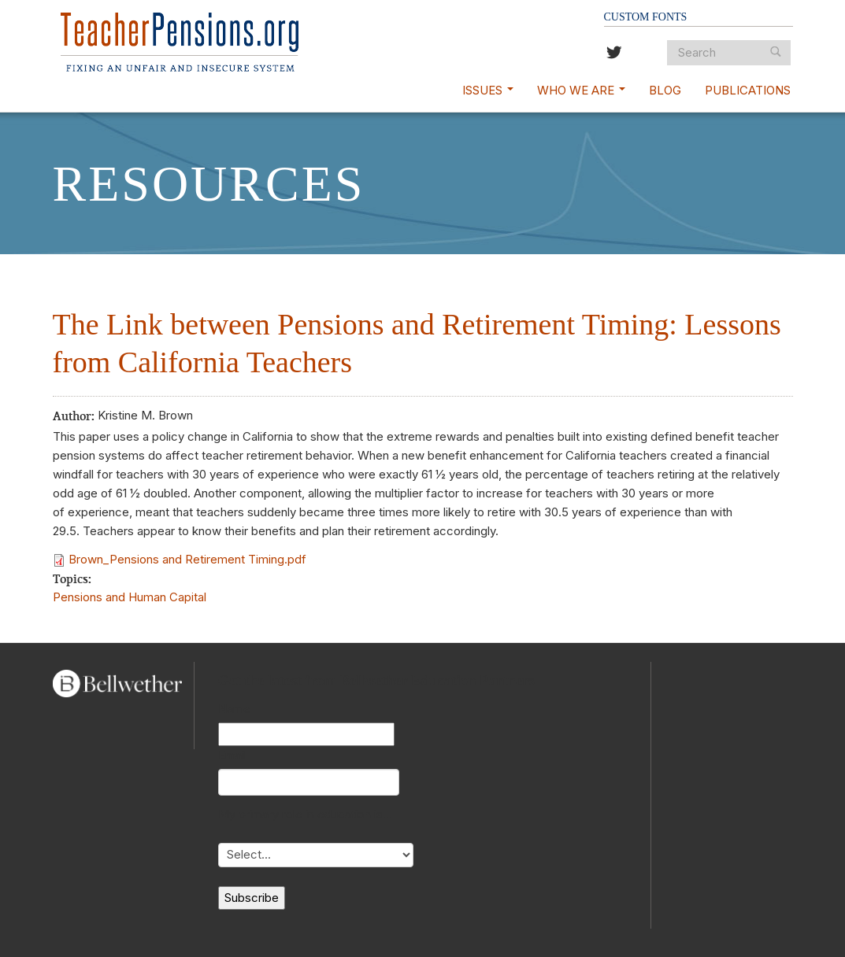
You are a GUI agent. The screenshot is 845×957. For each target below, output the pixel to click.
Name (234, 708)
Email (232, 755)
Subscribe (251, 897)
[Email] (308, 782)
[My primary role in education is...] (315, 855)
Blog (665, 90)
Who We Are (581, 90)
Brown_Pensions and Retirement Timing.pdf (187, 559)
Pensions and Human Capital (129, 596)
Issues (487, 90)
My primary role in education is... (305, 814)
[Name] (306, 734)
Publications (748, 90)
